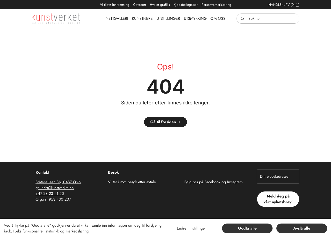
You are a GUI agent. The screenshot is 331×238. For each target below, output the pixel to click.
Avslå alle (301, 228)
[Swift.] (56, 18)
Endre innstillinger (191, 228)
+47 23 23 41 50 (50, 193)
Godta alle (247, 228)
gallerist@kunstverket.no (55, 187)
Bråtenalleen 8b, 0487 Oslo (58, 182)
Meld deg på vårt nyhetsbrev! (278, 199)
